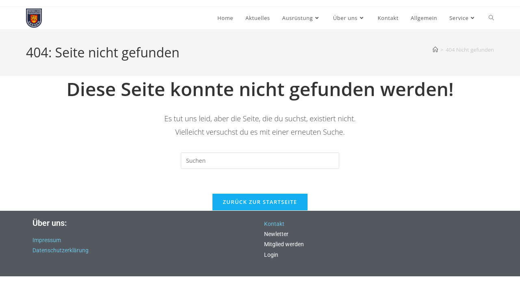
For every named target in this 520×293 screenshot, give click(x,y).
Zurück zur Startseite (260, 202)
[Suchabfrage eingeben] (260, 161)
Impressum (46, 240)
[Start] (435, 49)
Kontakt (274, 224)
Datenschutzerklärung (60, 250)
